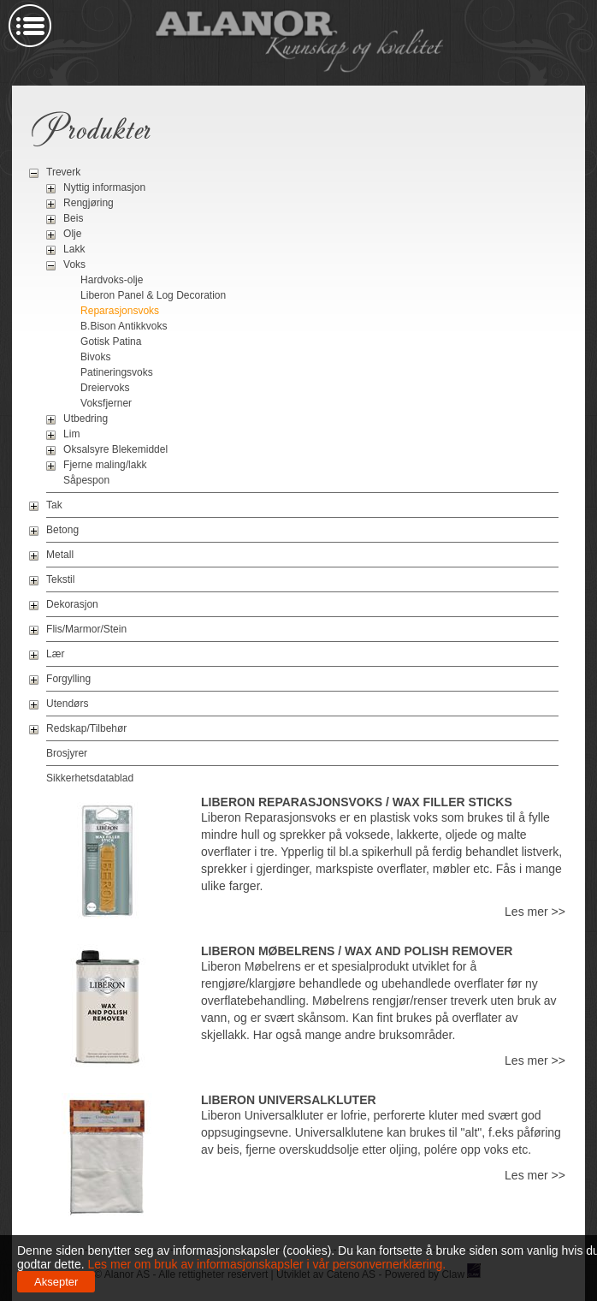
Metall (60, 555)
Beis (73, 218)
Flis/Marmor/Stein (86, 629)
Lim (71, 434)
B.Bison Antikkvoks (123, 326)
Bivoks (95, 357)
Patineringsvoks (116, 372)
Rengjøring (88, 203)
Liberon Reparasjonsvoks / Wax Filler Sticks (356, 802)
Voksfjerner (106, 403)
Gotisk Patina (110, 342)
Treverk (63, 172)
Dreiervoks (104, 388)
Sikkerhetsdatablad (89, 778)
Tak (54, 505)
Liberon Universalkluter (288, 1100)
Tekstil (60, 579)
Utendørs (67, 704)
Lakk (74, 249)
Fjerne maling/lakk (104, 465)
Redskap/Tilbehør (86, 728)
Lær (55, 654)
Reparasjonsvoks (119, 311)
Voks (74, 264)
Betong (62, 530)
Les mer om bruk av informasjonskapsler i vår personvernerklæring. (265, 1264)
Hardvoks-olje (111, 280)
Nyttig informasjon (104, 187)
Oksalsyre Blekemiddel (115, 449)
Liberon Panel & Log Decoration (153, 295)
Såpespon (86, 480)
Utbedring (85, 419)
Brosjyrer (66, 753)
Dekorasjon (72, 604)
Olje (72, 234)
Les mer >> (535, 911)
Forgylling (68, 679)
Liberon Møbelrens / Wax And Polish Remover (356, 951)
